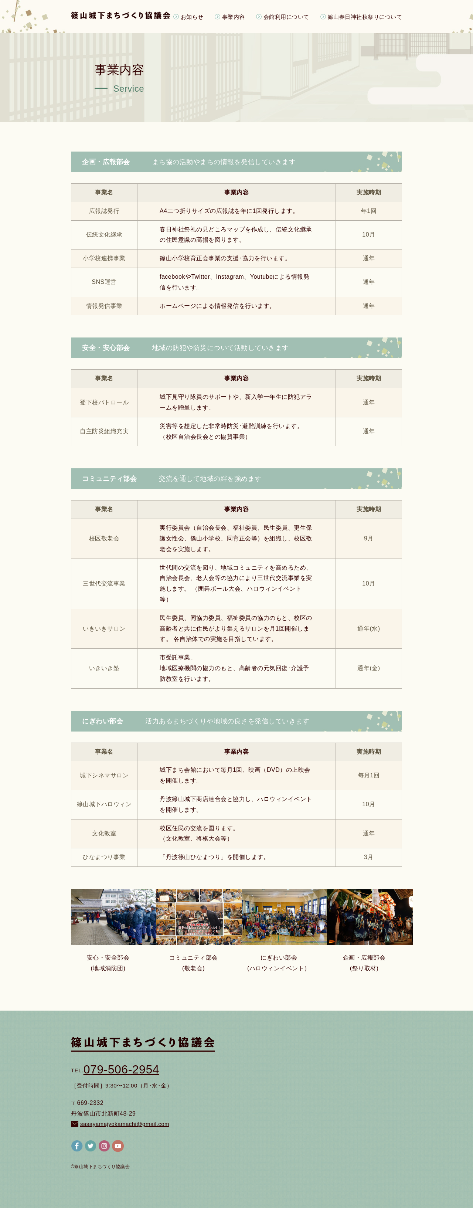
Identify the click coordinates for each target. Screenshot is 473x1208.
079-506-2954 (115, 1069)
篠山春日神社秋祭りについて (365, 16)
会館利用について (286, 16)
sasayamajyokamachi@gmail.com (120, 1124)
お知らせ (192, 16)
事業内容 (233, 16)
